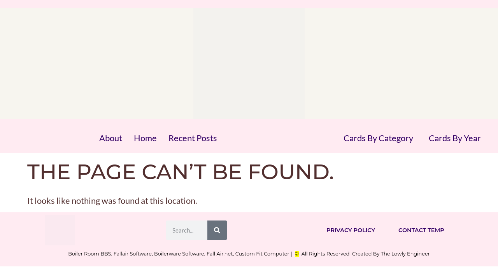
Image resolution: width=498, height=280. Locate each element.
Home (145, 138)
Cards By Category (378, 138)
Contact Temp (421, 230)
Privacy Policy (350, 230)
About (110, 138)
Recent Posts (192, 138)
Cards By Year (455, 138)
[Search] (217, 230)
